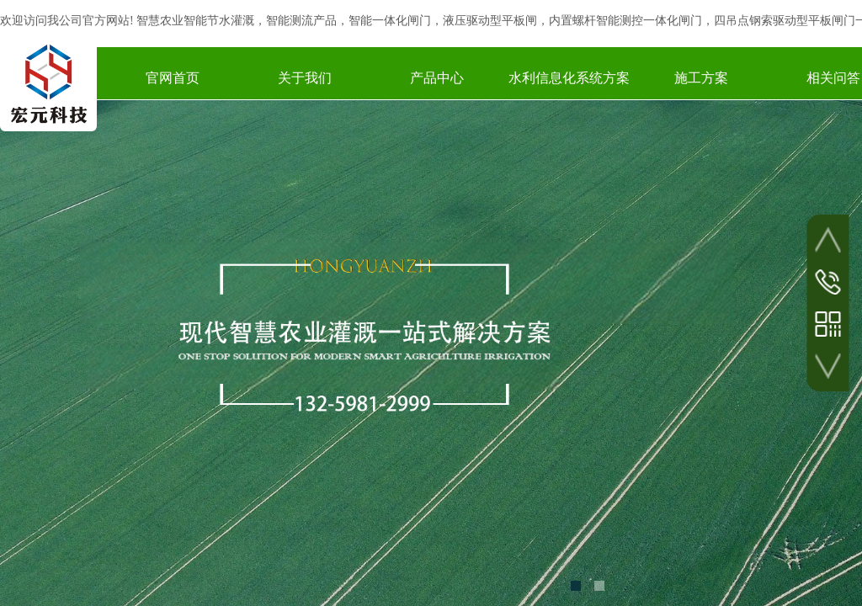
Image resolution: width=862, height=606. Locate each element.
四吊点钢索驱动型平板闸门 (784, 20)
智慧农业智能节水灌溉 (195, 20)
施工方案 (701, 78)
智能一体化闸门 (390, 20)
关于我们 (305, 78)
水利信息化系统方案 (569, 78)
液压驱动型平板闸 (490, 20)
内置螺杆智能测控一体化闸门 (625, 20)
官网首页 (173, 78)
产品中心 (437, 78)
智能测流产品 (301, 20)
